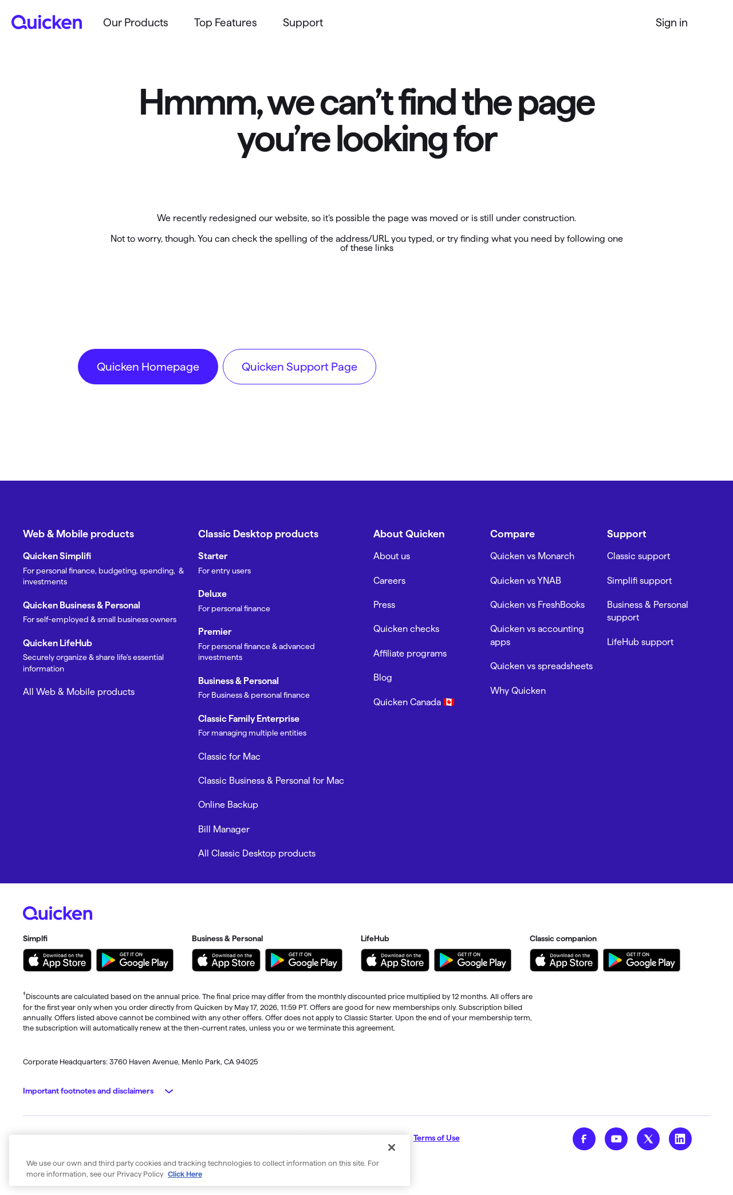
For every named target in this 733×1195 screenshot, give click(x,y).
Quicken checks (406, 629)
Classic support (638, 556)
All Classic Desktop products (257, 853)
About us (391, 556)
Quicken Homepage (148, 366)
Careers (389, 580)
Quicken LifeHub (57, 643)
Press (384, 605)
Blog (382, 677)
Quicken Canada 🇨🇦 (414, 702)
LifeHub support (640, 642)
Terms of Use (436, 1137)
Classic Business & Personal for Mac (271, 780)
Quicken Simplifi (57, 556)
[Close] (391, 1147)
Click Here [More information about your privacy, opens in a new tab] (185, 1174)
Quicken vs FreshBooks (537, 605)
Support (303, 23)
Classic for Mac (229, 756)
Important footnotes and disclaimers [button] (88, 1090)
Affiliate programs (410, 653)
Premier (214, 631)
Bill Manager (224, 829)
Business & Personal (238, 681)
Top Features (225, 23)
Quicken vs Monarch (532, 556)
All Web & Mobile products (79, 692)
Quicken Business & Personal (81, 605)
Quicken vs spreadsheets (541, 666)
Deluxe (212, 594)
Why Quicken (518, 690)
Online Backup (228, 804)
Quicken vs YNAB (525, 580)
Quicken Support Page (299, 366)
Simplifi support (639, 580)
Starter (212, 556)
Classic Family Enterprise (248, 719)
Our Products (135, 23)
